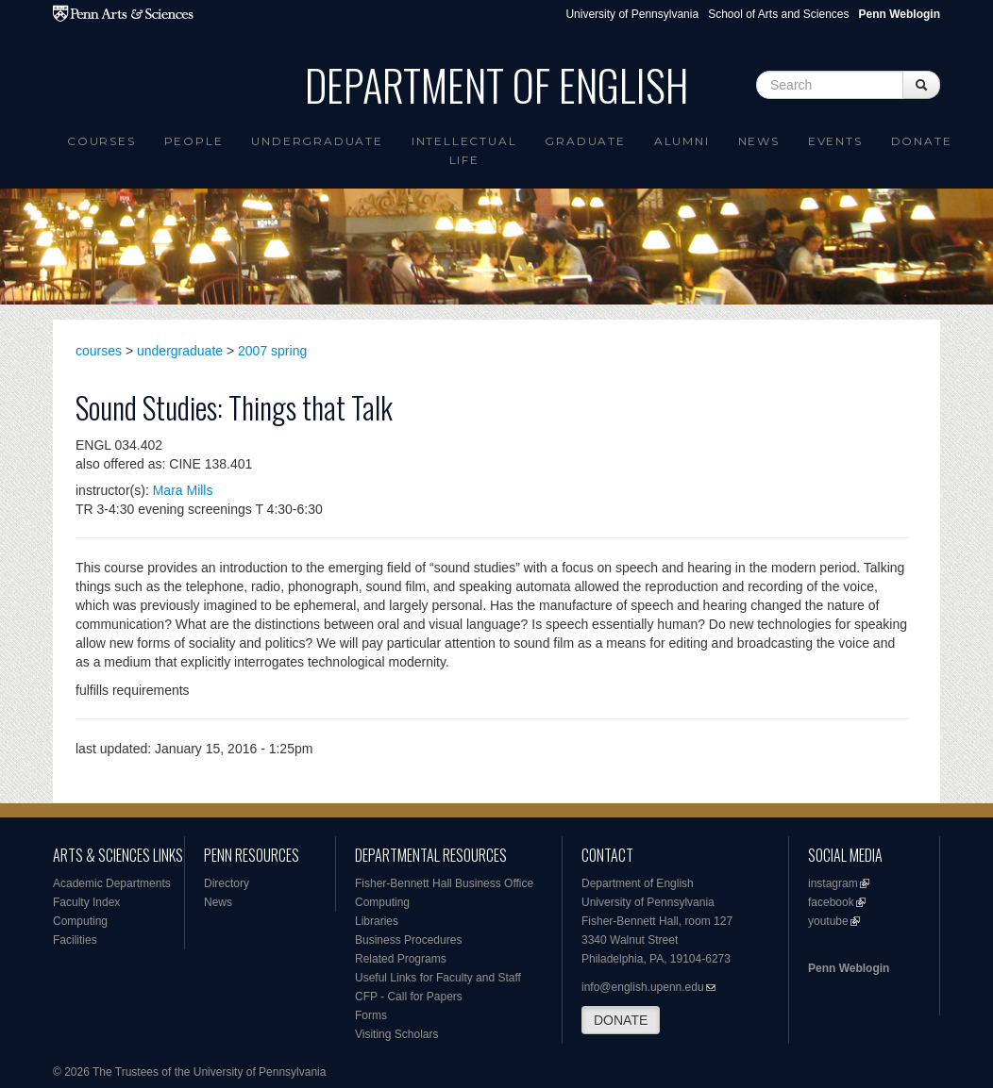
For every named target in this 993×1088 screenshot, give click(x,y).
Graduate (585, 141)
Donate (921, 141)
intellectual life (464, 150)
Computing (80, 921)
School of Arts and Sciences (778, 14)
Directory (226, 883)
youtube (828, 921)
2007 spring (272, 350)
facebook (831, 902)
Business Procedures (408, 940)
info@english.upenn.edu (642, 987)
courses (99, 350)
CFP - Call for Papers (409, 996)
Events (835, 141)
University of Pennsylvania (631, 14)
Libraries (376, 921)
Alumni (682, 141)
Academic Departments (112, 883)
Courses (101, 141)
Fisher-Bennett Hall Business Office (444, 883)
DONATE (621, 1020)
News (759, 141)
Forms (371, 1015)
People (194, 141)
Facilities (75, 940)
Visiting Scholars (397, 1034)
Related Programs (400, 958)
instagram (833, 883)
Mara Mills (183, 490)
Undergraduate (316, 141)
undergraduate (180, 350)
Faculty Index (86, 902)
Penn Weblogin (848, 968)
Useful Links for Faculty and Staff (438, 977)
